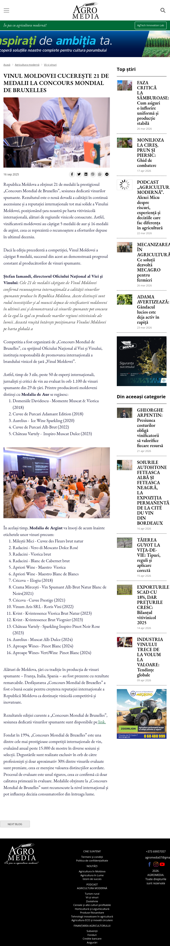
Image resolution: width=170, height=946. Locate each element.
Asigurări (92, 942)
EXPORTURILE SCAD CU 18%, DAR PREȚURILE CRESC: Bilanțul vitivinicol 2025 (150, 605)
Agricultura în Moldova (92, 871)
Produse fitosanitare (92, 912)
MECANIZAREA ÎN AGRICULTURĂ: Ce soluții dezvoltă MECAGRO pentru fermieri (150, 262)
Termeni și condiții (92, 857)
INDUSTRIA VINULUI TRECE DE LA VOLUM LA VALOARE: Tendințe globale (150, 657)
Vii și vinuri (50, 64)
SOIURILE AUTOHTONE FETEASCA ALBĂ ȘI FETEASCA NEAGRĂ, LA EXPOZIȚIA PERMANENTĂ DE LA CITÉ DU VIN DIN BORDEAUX (150, 493)
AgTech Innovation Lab (150, 25)
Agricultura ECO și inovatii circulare (92, 920)
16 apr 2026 (144, 528)
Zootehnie (92, 901)
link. (101, 722)
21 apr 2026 (144, 451)
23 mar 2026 (144, 327)
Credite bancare (92, 938)
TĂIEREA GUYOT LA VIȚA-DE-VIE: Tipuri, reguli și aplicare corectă (148, 555)
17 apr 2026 (144, 170)
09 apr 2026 (144, 680)
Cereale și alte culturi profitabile (92, 905)
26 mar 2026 (144, 128)
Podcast (92, 884)
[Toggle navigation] (6, 10)
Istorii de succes (92, 879)
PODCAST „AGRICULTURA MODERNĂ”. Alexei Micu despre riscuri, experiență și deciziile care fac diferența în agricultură (150, 205)
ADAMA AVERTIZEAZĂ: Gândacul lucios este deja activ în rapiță (150, 309)
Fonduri (92, 935)
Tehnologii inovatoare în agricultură (92, 916)
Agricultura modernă (27, 64)
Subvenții (92, 931)
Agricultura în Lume (92, 875)
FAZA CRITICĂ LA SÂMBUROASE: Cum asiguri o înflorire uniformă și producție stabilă (150, 103)
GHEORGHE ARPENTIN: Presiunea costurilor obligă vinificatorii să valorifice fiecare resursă (150, 428)
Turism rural (92, 893)
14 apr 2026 (144, 628)
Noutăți (92, 866)
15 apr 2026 (144, 575)
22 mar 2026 (144, 233)
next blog (15, 824)
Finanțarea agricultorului (92, 925)
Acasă (6, 64)
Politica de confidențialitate (92, 860)
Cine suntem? (92, 851)
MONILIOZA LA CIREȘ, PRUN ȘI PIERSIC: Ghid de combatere (150, 152)
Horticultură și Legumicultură (92, 909)
